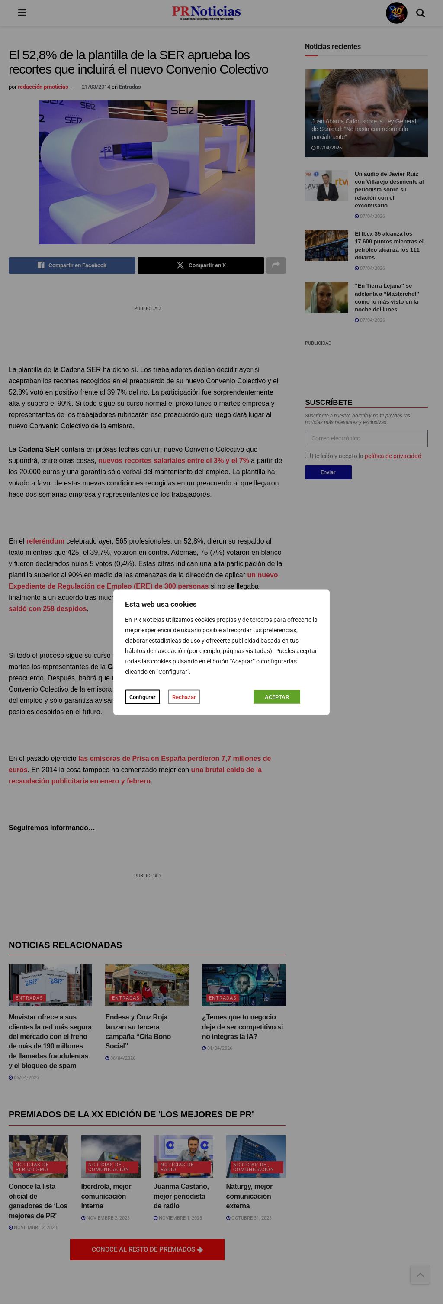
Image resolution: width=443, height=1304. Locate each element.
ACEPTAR (277, 696)
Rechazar (184, 696)
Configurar (142, 696)
